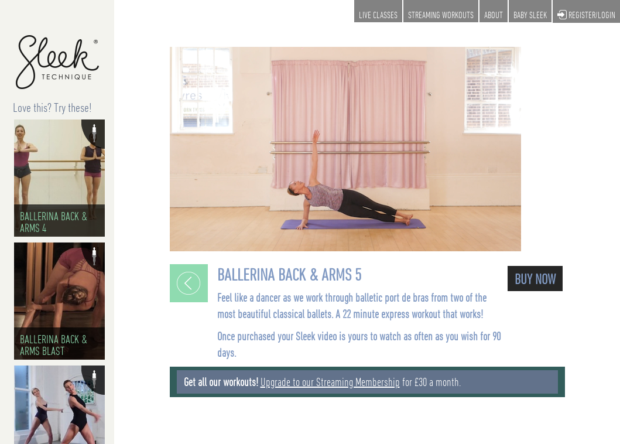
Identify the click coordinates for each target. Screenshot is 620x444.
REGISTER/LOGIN (586, 15)
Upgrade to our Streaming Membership (330, 381)
